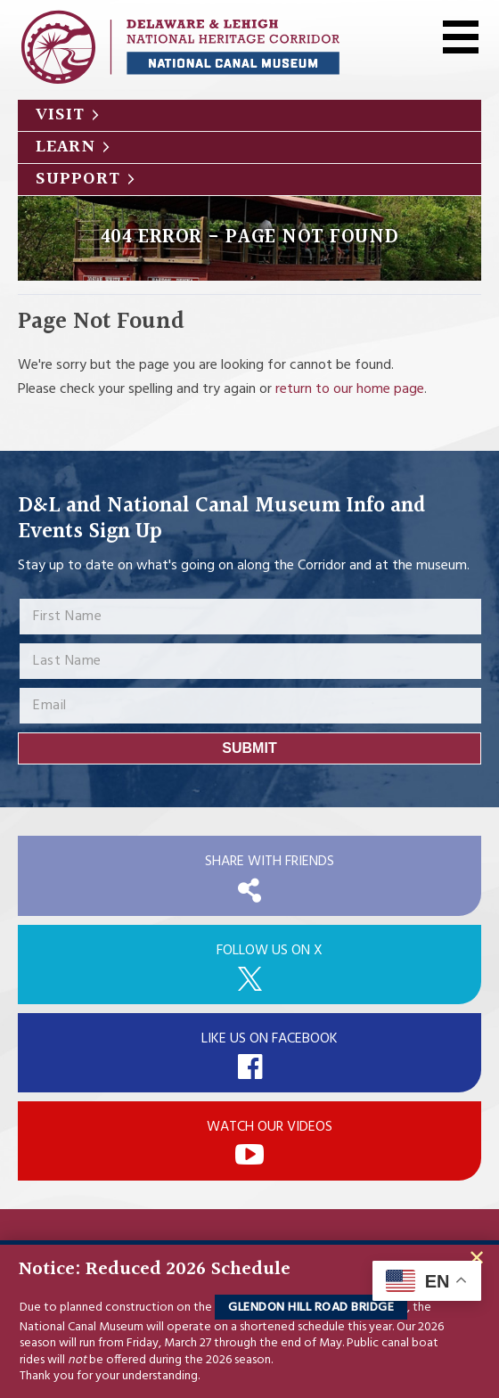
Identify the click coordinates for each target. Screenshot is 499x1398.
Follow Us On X (270, 950)
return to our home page (349, 389)
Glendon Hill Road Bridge (311, 1307)
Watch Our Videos (269, 1127)
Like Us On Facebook (269, 1039)
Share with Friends (269, 861)
